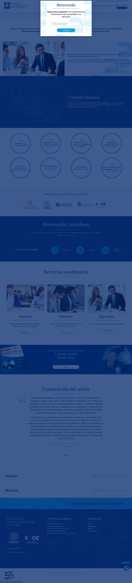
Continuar (66, 30)
